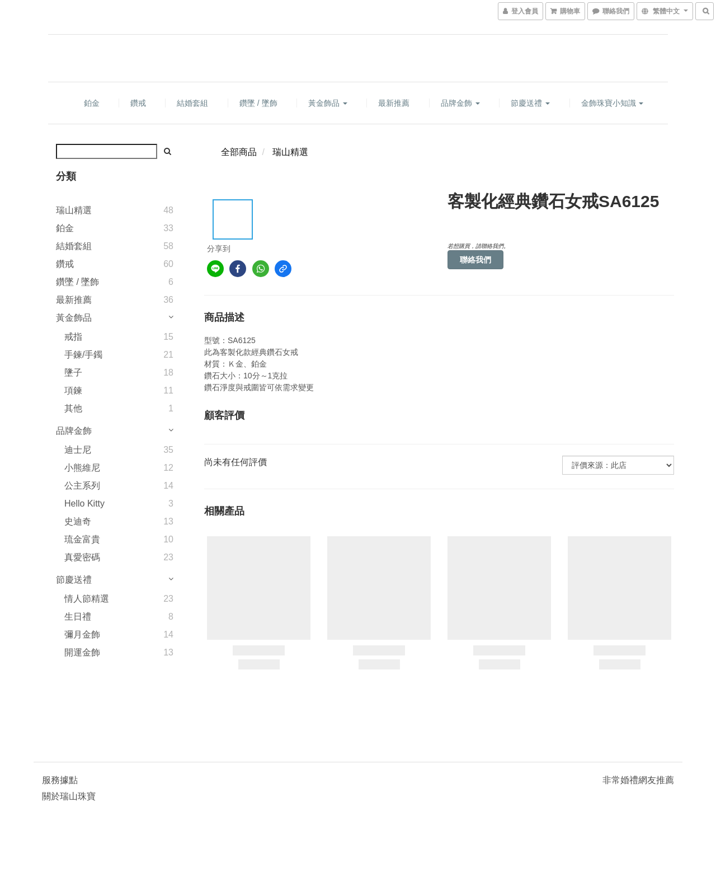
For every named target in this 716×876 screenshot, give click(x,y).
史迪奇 (77, 521)
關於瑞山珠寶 (69, 796)
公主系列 (82, 485)
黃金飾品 (327, 103)
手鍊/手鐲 (83, 354)
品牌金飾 (460, 103)
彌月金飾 (82, 634)
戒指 (73, 336)
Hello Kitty (84, 503)
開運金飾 (82, 652)
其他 (73, 408)
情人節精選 (86, 598)
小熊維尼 (82, 467)
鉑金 (92, 103)
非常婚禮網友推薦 (638, 780)
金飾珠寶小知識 (612, 103)
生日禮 (77, 616)
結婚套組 (192, 103)
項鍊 (73, 390)
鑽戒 (138, 103)
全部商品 (239, 152)
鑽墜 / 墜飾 (258, 103)
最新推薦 (393, 103)
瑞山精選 (74, 210)
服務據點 (60, 780)
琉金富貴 (82, 539)
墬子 (73, 372)
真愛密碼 (82, 557)
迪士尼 (77, 450)
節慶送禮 (530, 103)
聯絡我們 (475, 259)
